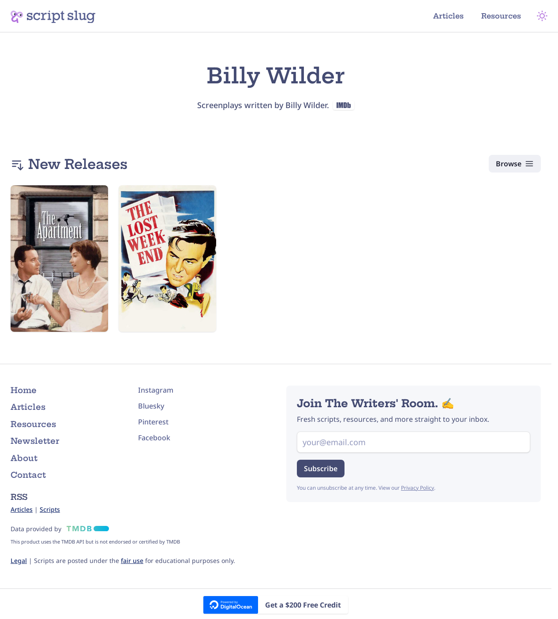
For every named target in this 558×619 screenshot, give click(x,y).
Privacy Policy (417, 487)
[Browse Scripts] (515, 164)
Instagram (155, 390)
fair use (132, 560)
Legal (19, 560)
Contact (28, 475)
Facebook (154, 438)
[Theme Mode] (542, 16)
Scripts (50, 509)
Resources (501, 15)
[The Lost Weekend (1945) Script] (167, 258)
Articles (448, 15)
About (24, 458)
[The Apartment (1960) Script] (59, 258)
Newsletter (35, 441)
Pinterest (153, 422)
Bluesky (151, 406)
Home (24, 390)
